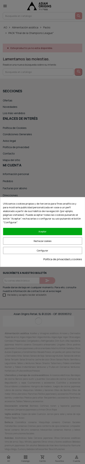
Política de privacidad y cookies (62, 259)
